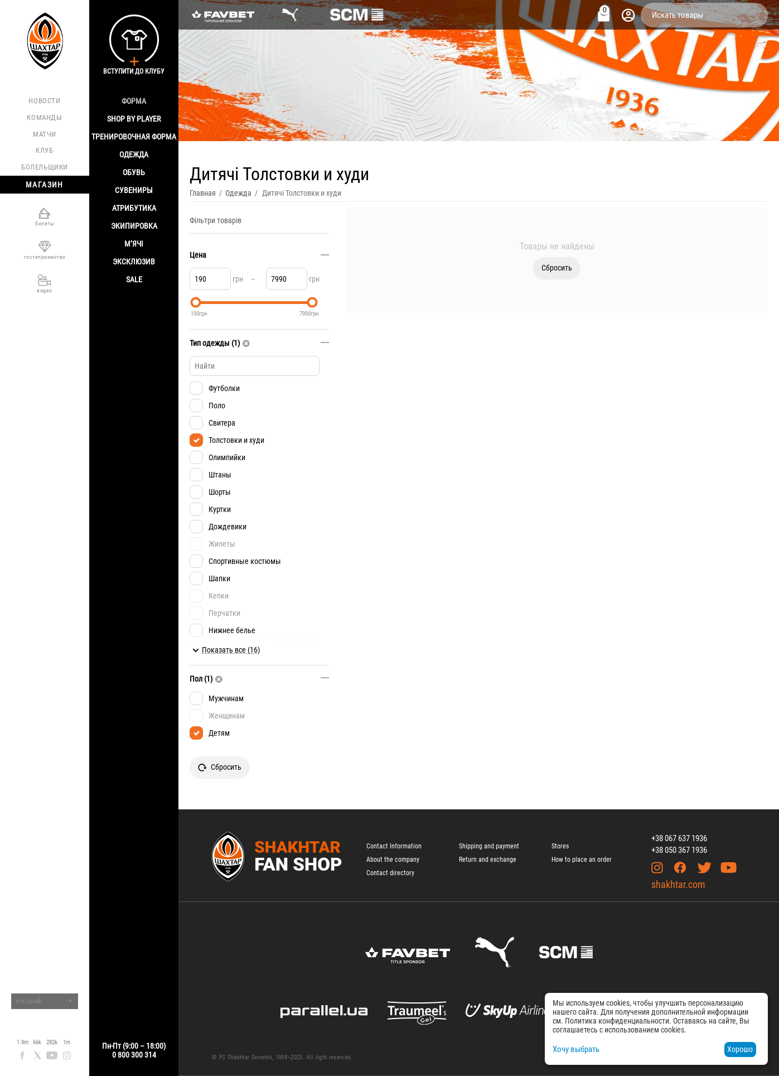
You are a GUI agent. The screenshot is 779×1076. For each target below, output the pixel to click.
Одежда (133, 154)
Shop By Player (134, 118)
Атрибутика (134, 208)
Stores (560, 846)
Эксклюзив (134, 261)
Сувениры (134, 190)
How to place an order (581, 859)
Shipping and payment (489, 846)
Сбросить (556, 267)
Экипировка (134, 225)
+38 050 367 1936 (679, 850)
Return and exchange (487, 859)
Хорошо (740, 1049)
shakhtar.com (678, 884)
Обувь (134, 172)
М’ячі (133, 243)
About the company (392, 859)
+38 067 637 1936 (679, 838)
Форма (134, 100)
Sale (134, 279)
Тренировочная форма (133, 136)
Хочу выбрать (575, 1049)
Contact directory (390, 873)
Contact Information (394, 846)
